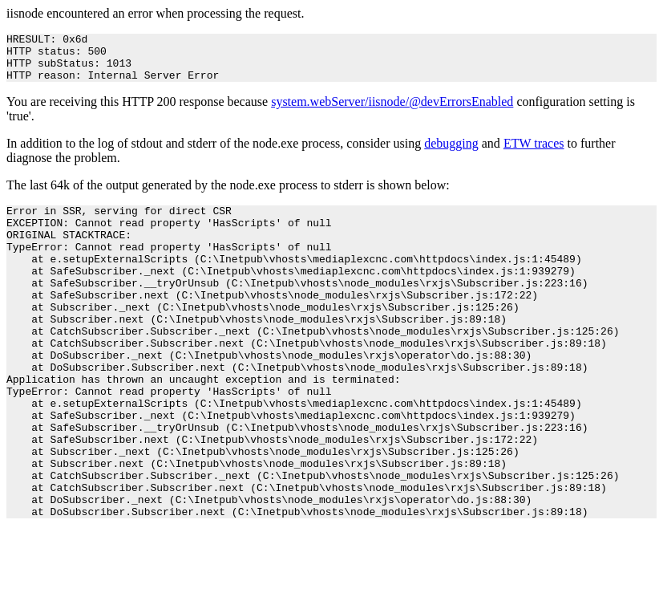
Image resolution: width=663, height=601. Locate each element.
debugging (451, 153)
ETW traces (533, 153)
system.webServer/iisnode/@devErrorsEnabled (392, 111)
